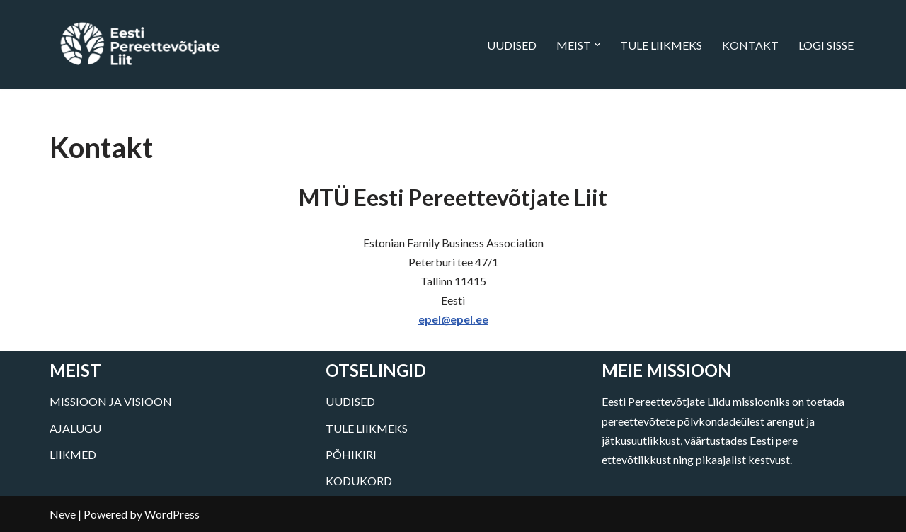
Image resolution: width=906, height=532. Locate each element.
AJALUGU (75, 428)
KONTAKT (750, 45)
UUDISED (512, 45)
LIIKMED (73, 454)
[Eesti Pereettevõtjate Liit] (140, 45)
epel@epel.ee (453, 319)
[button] (597, 44)
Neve (63, 514)
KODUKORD (359, 480)
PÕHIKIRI (351, 454)
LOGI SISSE (826, 45)
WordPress (172, 514)
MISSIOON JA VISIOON (111, 401)
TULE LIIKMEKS (661, 45)
